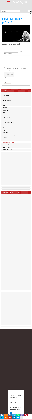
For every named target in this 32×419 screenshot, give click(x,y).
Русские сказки (6, 117)
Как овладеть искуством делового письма (12, 135)
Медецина (5, 132)
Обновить (7, 77)
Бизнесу (4, 105)
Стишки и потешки (7, 115)
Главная (5, 92)
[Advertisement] (16, 169)
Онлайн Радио (6, 147)
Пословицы (5, 110)
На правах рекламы (7, 149)
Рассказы (5, 107)
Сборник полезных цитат (8, 142)
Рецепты (5, 137)
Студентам (5, 97)
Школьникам (6, 95)
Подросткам (5, 130)
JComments (28, 86)
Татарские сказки (7, 120)
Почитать (5, 127)
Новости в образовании (8, 144)
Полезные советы (7, 139)
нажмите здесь (16, 410)
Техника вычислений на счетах (10, 122)
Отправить (7, 82)
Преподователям (7, 100)
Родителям (5, 102)
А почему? (5, 125)
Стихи (4, 112)
